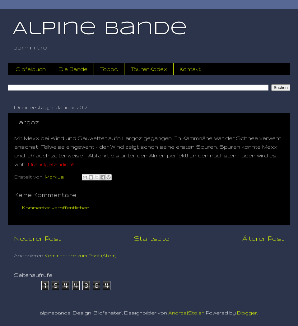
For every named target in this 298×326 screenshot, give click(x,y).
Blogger (247, 312)
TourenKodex (149, 69)
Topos (109, 69)
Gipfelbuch (31, 69)
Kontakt (190, 69)
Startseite (151, 238)
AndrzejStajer (186, 312)
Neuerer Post (37, 238)
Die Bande (72, 69)
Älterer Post (263, 238)
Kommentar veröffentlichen (55, 207)
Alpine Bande (99, 29)
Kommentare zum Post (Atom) (80, 255)
